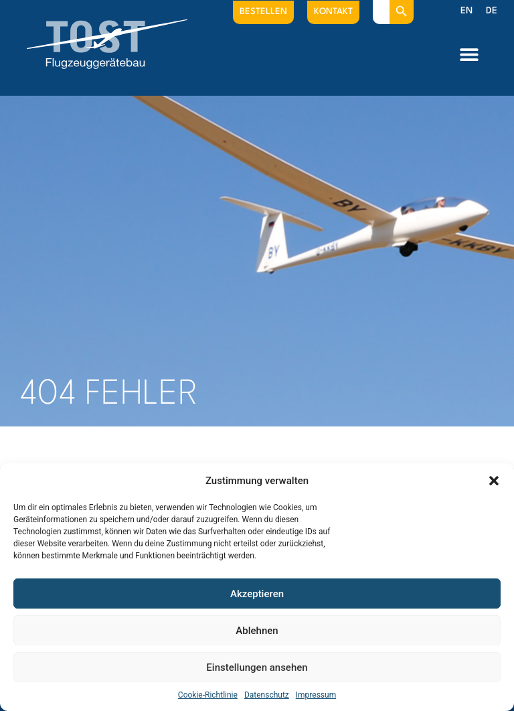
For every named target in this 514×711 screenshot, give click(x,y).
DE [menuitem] (491, 10)
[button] (494, 480)
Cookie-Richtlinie (208, 695)
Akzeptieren (257, 594)
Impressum (316, 695)
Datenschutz (266, 695)
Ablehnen (257, 631)
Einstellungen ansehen (256, 667)
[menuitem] (466, 11)
